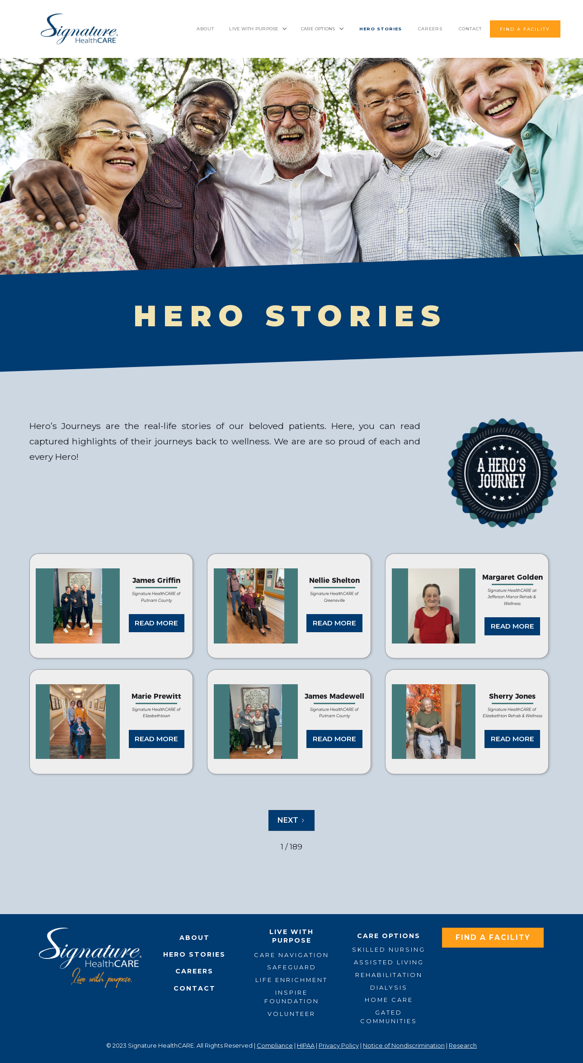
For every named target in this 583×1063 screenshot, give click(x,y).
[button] (258, 29)
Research (463, 1045)
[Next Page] (291, 820)
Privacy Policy (339, 1045)
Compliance (275, 1045)
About (205, 28)
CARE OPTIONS (318, 28)
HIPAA (306, 1045)
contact (470, 28)
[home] (79, 29)
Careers (430, 28)
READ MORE (156, 623)
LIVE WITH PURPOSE (253, 28)
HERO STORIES (380, 28)
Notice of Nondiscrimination (404, 1045)
